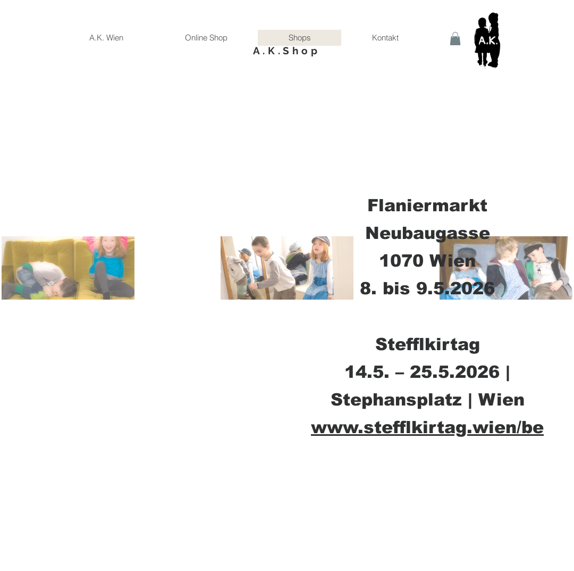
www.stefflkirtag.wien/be (427, 427)
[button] (455, 38)
